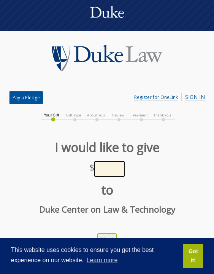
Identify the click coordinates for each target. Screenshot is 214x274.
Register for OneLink (156, 97)
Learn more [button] (102, 260)
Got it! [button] (193, 255)
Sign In (195, 96)
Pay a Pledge (26, 97)
